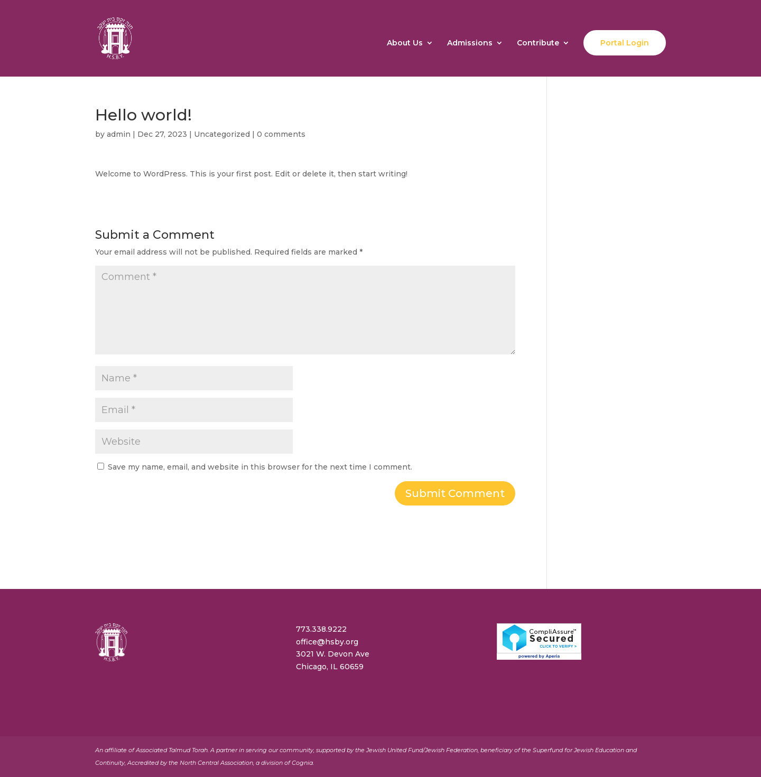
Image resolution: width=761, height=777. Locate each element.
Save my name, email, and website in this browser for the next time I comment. (260, 467)
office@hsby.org (327, 642)
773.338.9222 (321, 629)
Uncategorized (222, 134)
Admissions (470, 43)
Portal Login (624, 43)
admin (119, 134)
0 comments (281, 134)
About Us (405, 43)
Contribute (538, 43)
